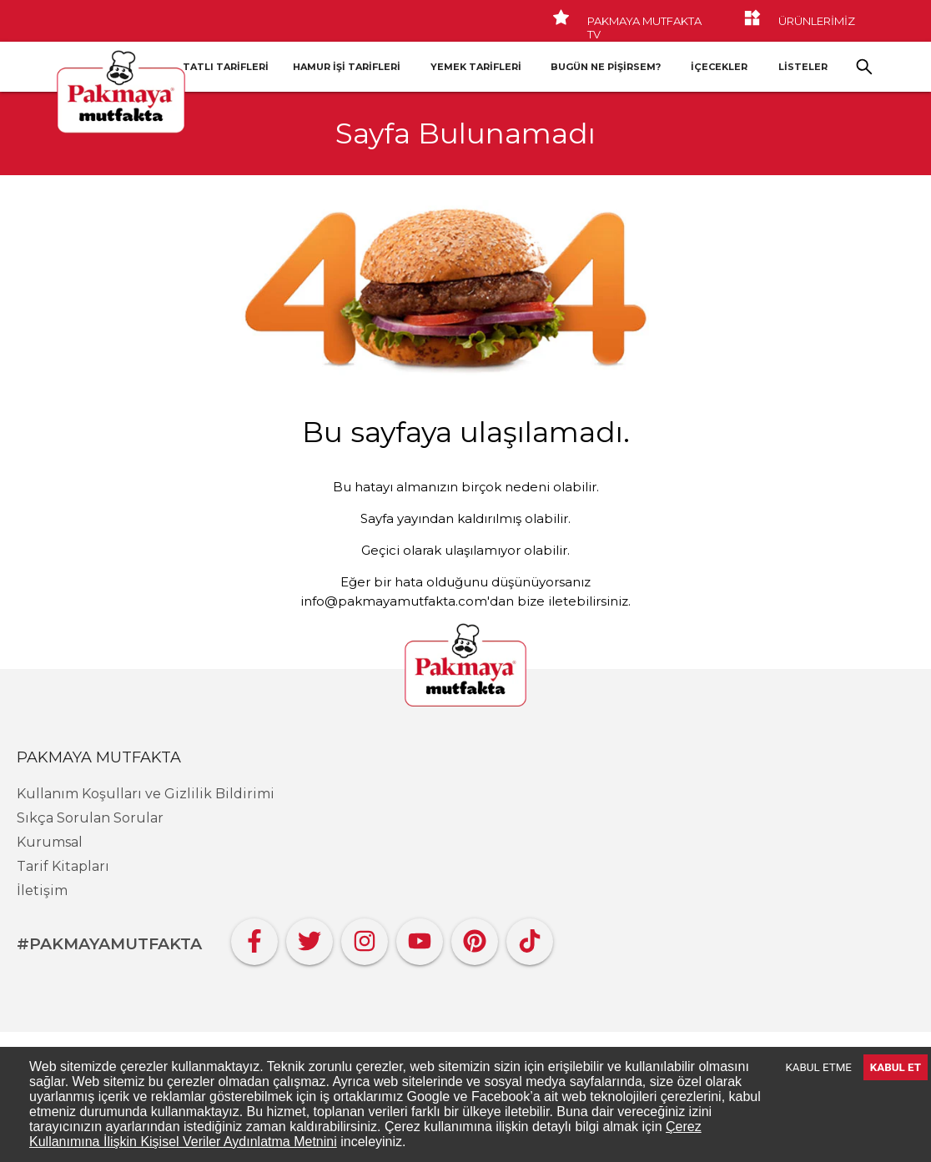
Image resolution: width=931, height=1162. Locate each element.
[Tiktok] (529, 937)
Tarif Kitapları (63, 866)
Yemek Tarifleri (475, 67)
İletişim (42, 890)
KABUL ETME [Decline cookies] (819, 1067)
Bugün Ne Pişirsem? (606, 67)
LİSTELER (803, 67)
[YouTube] (419, 937)
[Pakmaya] (465, 666)
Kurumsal (50, 842)
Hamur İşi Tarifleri (346, 67)
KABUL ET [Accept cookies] (895, 1067)
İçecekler (719, 67)
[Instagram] (364, 937)
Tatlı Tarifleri (226, 67)
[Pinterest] (474, 937)
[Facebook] (254, 937)
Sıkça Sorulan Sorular (90, 818)
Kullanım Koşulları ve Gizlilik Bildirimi (145, 794)
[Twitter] (309, 937)
